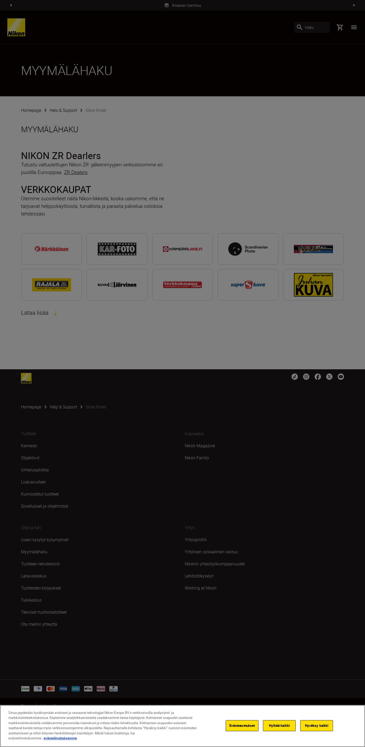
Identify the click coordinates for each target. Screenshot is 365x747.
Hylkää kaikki (279, 726)
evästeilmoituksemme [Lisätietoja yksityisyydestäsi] (60, 739)
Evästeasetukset (242, 726)
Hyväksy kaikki (317, 726)
